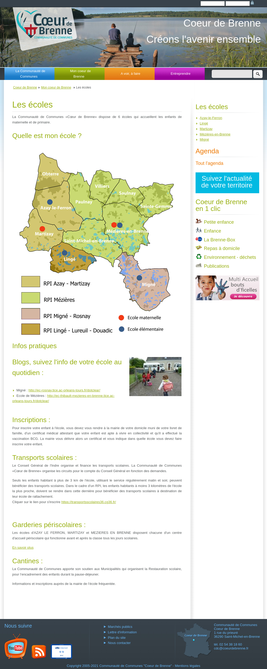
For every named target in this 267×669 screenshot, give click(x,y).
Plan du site (117, 638)
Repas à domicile (222, 248)
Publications (216, 266)
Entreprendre (181, 74)
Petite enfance (219, 222)
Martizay (206, 129)
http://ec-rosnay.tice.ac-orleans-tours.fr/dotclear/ (64, 390)
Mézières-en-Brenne (215, 134)
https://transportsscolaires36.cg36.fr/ (88, 502)
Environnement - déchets (230, 257)
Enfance (212, 231)
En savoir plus (23, 547)
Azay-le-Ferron (211, 118)
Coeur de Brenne (25, 87)
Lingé (204, 123)
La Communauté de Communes (30, 73)
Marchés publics (120, 627)
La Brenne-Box (219, 239)
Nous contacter (119, 643)
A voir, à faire (130, 74)
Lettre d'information (122, 632)
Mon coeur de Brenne (80, 73)
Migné (204, 139)
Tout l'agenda (209, 163)
